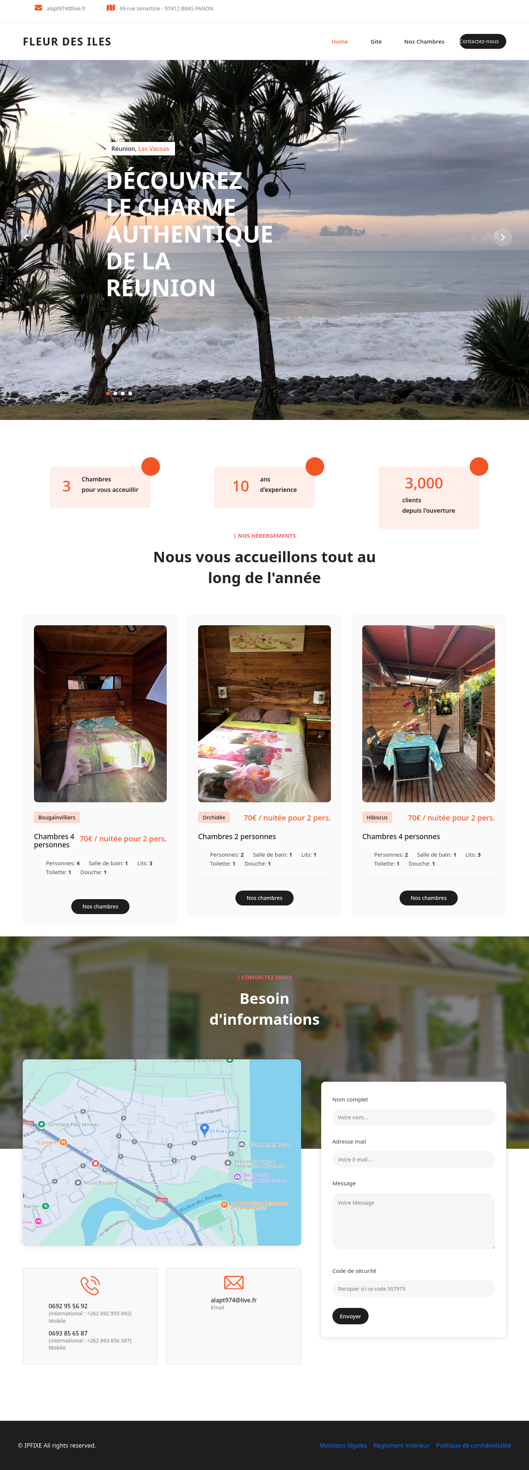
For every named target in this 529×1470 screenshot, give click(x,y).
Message (344, 1183)
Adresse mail (349, 1141)
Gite (376, 41)
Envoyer (350, 1316)
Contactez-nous (479, 41)
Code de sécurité (354, 1270)
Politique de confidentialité (473, 1445)
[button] (108, 393)
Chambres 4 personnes (54, 841)
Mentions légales (343, 1445)
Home (340, 41)
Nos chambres (424, 41)
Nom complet (350, 1099)
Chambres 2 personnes (237, 836)
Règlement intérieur (401, 1445)
